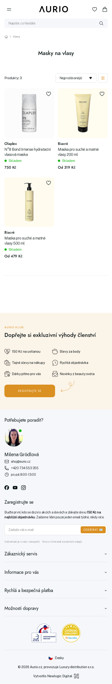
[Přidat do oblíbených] (48, 94)
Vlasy (16, 36)
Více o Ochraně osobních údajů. (62, 541)
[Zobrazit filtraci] (103, 78)
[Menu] (9, 9)
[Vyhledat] (101, 23)
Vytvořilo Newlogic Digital (56, 676)
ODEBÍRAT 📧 (93, 530)
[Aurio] (54, 9)
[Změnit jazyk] (56, 658)
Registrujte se (30, 391)
